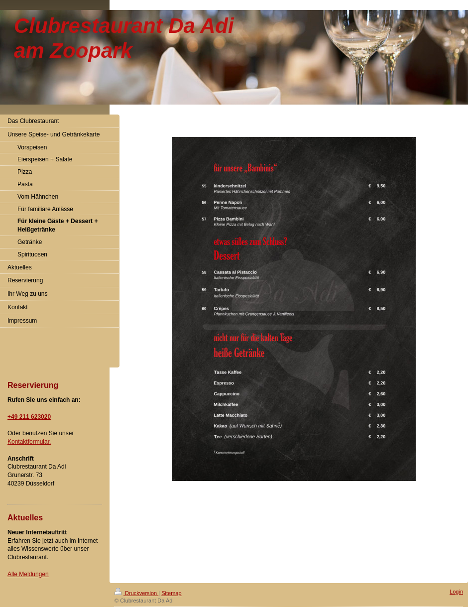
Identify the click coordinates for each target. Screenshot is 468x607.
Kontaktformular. (29, 441)
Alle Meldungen (28, 574)
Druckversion (136, 593)
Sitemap (171, 593)
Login (456, 592)
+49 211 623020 (29, 416)
